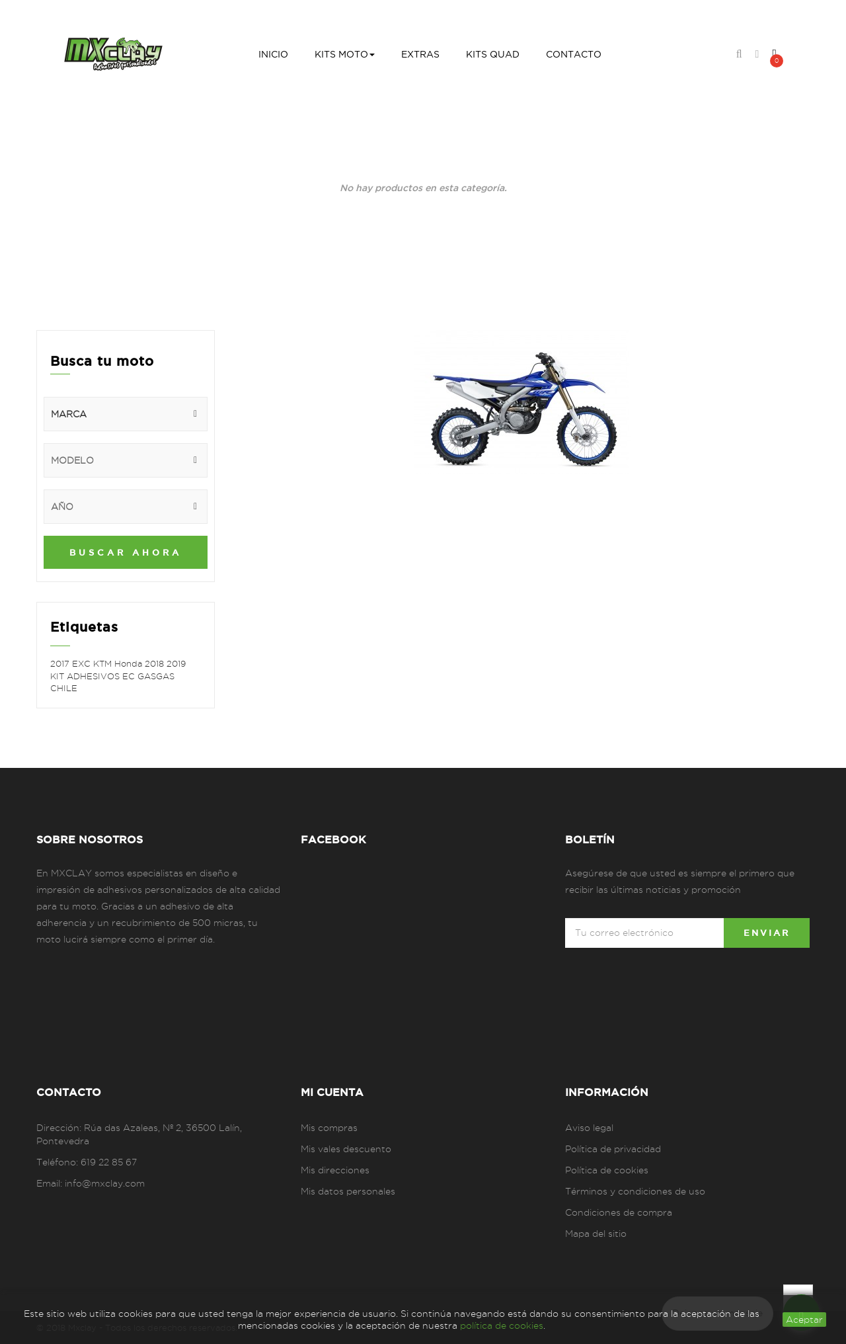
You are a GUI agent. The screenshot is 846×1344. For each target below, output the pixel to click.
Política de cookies (606, 1170)
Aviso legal (589, 1127)
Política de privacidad (613, 1149)
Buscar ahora (125, 552)
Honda (129, 663)
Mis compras (329, 1127)
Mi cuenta (332, 1092)
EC (129, 676)
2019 (176, 663)
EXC (82, 663)
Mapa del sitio (596, 1233)
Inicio (311, 199)
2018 (156, 663)
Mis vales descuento (346, 1149)
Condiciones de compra (618, 1212)
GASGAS (155, 676)
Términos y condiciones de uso (635, 1191)
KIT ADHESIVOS (86, 676)
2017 (61, 663)
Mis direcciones (335, 1170)
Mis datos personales (348, 1191)
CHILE (63, 688)
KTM (103, 663)
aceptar (804, 1319)
